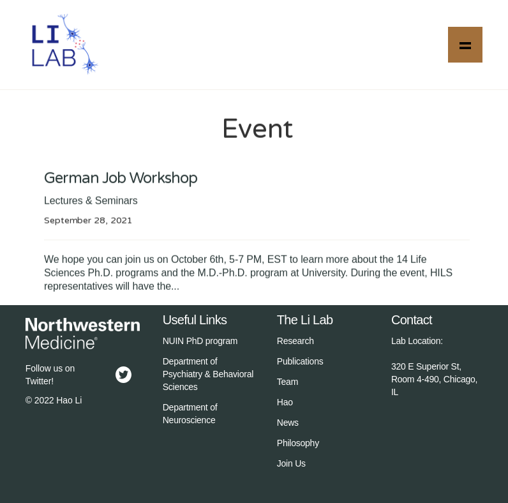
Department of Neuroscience (190, 413)
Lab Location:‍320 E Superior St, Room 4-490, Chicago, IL (434, 366)
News (288, 422)
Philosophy (298, 443)
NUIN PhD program (200, 341)
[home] (64, 44)
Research (295, 341)
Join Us (291, 463)
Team (287, 382)
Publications (300, 361)
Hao (285, 402)
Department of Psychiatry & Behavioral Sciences (208, 374)
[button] (465, 45)
